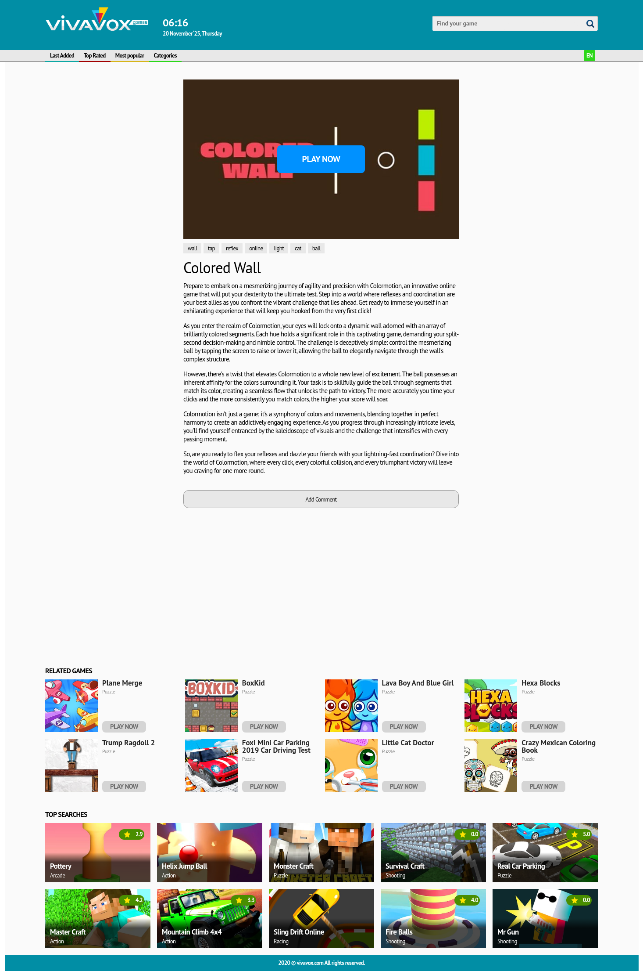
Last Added (62, 55)
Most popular (129, 55)
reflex (232, 248)
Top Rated (95, 55)
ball (316, 248)
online (256, 248)
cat (298, 248)
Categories (165, 55)
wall (192, 248)
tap (211, 248)
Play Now (321, 159)
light (279, 248)
